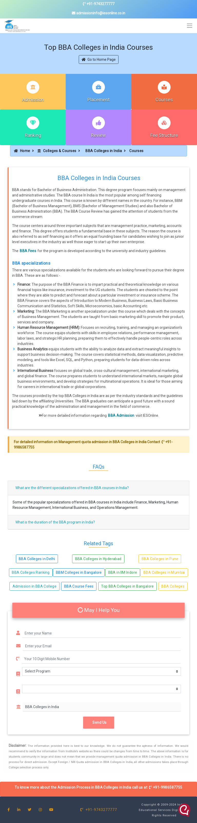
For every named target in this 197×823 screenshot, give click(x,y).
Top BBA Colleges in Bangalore (127, 586)
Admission (33, 99)
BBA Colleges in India (103, 151)
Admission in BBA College (35, 586)
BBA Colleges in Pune (160, 559)
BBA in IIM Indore (122, 572)
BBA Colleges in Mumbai (164, 572)
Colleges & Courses (56, 151)
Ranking (33, 135)
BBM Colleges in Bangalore (79, 572)
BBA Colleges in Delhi (37, 559)
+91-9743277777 (98, 4)
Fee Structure (164, 135)
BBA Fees (28, 251)
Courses (164, 99)
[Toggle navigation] (189, 25)
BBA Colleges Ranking (31, 572)
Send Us (99, 722)
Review (98, 135)
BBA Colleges (172, 586)
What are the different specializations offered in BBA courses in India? (72, 488)
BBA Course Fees (79, 586)
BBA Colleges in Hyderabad (98, 559)
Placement (98, 99)
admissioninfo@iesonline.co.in (98, 13)
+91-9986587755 (165, 787)
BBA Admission (121, 415)
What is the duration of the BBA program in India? (55, 522)
